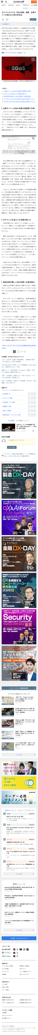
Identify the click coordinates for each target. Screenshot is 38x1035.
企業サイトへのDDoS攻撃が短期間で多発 (17, 91)
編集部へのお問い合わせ (8, 1000)
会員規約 (4, 974)
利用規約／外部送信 (24, 966)
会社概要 (4, 1012)
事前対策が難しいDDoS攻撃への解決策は (17, 96)
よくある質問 (5, 968)
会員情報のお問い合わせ (25, 1000)
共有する (34, 19)
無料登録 (34, 2)
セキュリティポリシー (7, 1015)
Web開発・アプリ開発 (9, 402)
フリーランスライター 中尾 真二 (14, 52)
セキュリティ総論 (7, 398)
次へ (22, 352)
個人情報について (6, 1018)
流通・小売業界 (7, 410)
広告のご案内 (5, 987)
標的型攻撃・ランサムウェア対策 (11, 415)
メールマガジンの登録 (7, 966)
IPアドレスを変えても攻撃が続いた (15, 94)
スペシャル (11, 5)
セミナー (4, 5)
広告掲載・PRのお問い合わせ (18, 938)
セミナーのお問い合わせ (8, 1002)
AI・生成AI (34, 5)
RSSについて (22, 968)
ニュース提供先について (25, 971)
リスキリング (26, 5)
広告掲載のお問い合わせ (25, 1002)
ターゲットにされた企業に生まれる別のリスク (19, 99)
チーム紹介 (4, 984)
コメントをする (11, 447)
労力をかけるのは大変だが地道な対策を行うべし (20, 101)
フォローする (33, 24)
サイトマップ (5, 971)
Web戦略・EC (6, 24)
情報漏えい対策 (7, 406)
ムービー (18, 5)
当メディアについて (24, 974)
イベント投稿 (5, 990)
